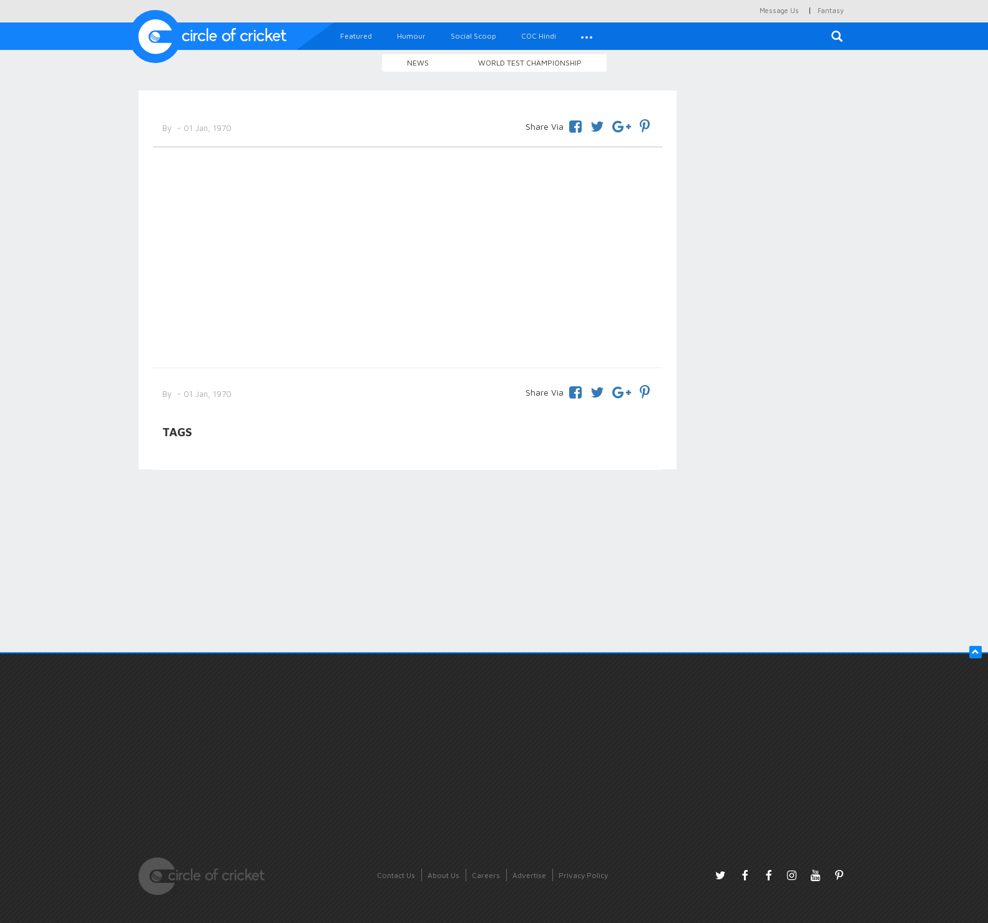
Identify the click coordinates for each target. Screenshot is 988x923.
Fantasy (831, 10)
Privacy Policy (583, 875)
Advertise (529, 875)
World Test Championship (530, 62)
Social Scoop (473, 36)
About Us (443, 875)
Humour (411, 36)
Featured (356, 36)
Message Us (779, 10)
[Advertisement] (408, 255)
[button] (587, 36)
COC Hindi (538, 36)
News (418, 62)
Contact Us (396, 875)
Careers (486, 875)
